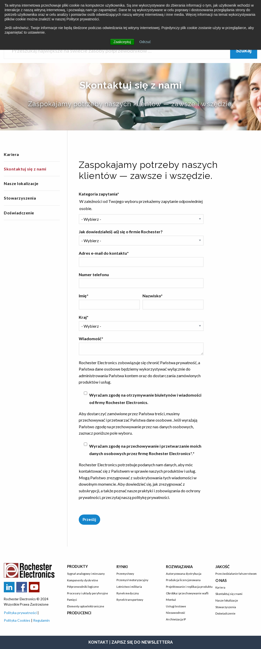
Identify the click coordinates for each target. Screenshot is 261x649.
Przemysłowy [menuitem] (125, 573)
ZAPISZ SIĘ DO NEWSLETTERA (142, 642)
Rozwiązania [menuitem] (179, 567)
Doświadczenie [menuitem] (19, 212)
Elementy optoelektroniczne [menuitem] (85, 606)
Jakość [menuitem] (222, 567)
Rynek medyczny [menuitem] (127, 593)
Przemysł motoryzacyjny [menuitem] (132, 580)
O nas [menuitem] (221, 580)
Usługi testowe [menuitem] (176, 606)
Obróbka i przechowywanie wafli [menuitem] (187, 593)
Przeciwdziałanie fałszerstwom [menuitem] (236, 573)
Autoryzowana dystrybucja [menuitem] (183, 573)
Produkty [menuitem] (77, 566)
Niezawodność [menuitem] (175, 612)
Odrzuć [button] (145, 42)
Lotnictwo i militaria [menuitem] (129, 586)
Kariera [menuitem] (11, 154)
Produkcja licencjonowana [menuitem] (183, 580)
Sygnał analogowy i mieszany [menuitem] (86, 573)
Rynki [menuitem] (122, 567)
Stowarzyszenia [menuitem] (20, 197)
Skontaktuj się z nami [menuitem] (25, 168)
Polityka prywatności (20, 612)
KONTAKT (98, 642)
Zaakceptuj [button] (122, 42)
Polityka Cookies (17, 620)
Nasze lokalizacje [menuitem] (21, 183)
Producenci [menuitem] (79, 613)
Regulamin (41, 620)
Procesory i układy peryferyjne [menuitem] (87, 593)
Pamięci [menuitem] (72, 599)
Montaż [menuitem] (171, 599)
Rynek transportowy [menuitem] (129, 599)
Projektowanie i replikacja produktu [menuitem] (187, 586)
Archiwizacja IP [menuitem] (176, 619)
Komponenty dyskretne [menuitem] (82, 580)
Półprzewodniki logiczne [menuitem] (83, 586)
